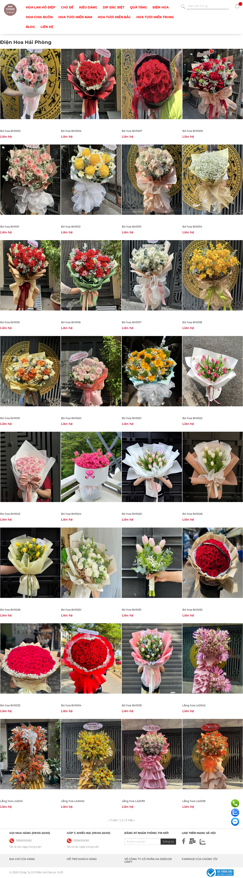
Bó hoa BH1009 (192, 131)
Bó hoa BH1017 (131, 322)
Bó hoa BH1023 (10, 514)
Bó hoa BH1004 (71, 131)
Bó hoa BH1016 (71, 322)
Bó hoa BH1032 (192, 609)
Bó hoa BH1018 (192, 322)
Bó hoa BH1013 (131, 226)
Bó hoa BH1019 (10, 418)
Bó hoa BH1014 (192, 226)
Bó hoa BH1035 (132, 705)
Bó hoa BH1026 (192, 514)
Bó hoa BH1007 (132, 131)
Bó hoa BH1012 (70, 226)
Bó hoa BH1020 (71, 418)
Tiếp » (131, 820)
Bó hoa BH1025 (132, 514)
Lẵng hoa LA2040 (72, 801)
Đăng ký (168, 841)
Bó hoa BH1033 (10, 705)
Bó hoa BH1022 (192, 418)
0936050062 (81, 840)
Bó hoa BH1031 (131, 609)
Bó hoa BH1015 (10, 322)
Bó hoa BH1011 (9, 226)
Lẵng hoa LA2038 (193, 801)
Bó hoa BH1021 (131, 418)
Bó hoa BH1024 (71, 514)
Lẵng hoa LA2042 (193, 705)
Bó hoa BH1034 (71, 705)
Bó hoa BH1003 (10, 131)
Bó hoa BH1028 (10, 609)
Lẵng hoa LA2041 (11, 801)
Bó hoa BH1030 (71, 609)
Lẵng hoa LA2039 (133, 801)
